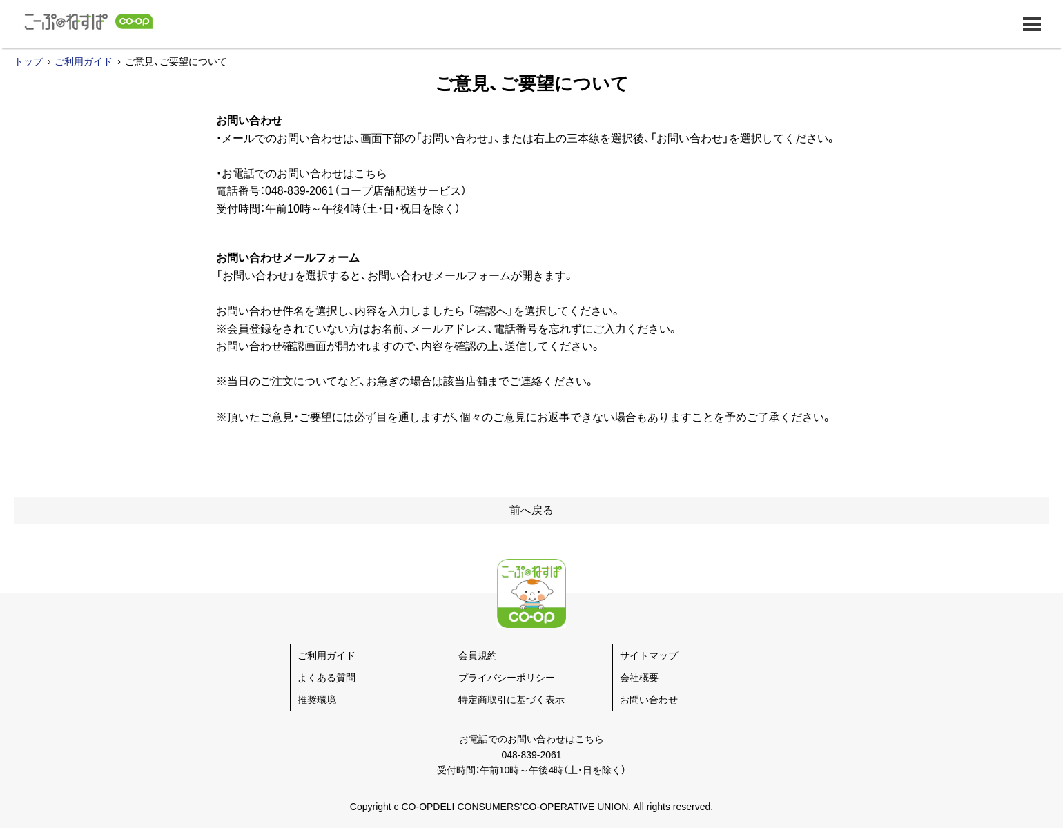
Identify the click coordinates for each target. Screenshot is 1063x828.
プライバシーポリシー (506, 677)
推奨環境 (317, 699)
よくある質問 (326, 677)
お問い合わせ (649, 699)
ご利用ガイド (84, 61)
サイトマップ (649, 655)
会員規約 (477, 655)
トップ (28, 61)
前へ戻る (531, 510)
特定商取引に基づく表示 (511, 699)
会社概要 (639, 677)
